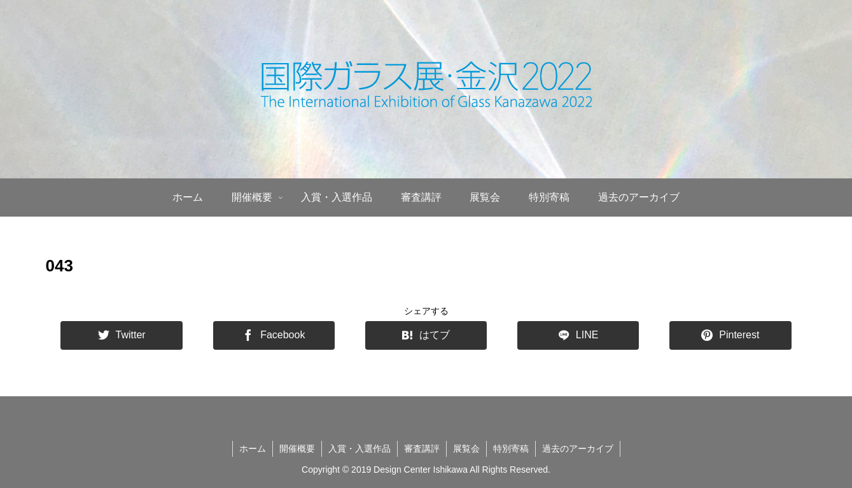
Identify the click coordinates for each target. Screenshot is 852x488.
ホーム (252, 448)
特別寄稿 (511, 448)
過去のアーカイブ (577, 448)
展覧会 (466, 448)
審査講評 (422, 448)
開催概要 (297, 448)
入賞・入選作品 (359, 448)
